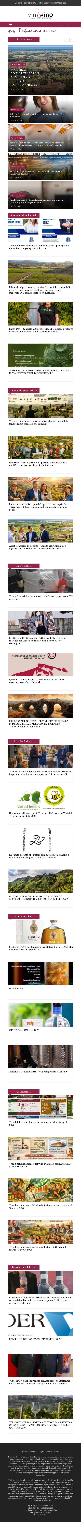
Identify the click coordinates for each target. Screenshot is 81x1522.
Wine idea (61, 3)
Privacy (56, 1452)
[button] (10, 24)
